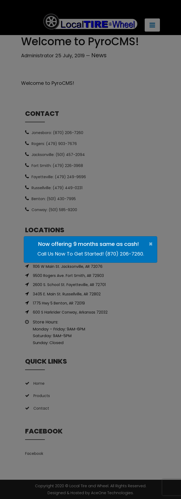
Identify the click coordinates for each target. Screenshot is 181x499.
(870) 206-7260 (124, 253)
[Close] (151, 244)
